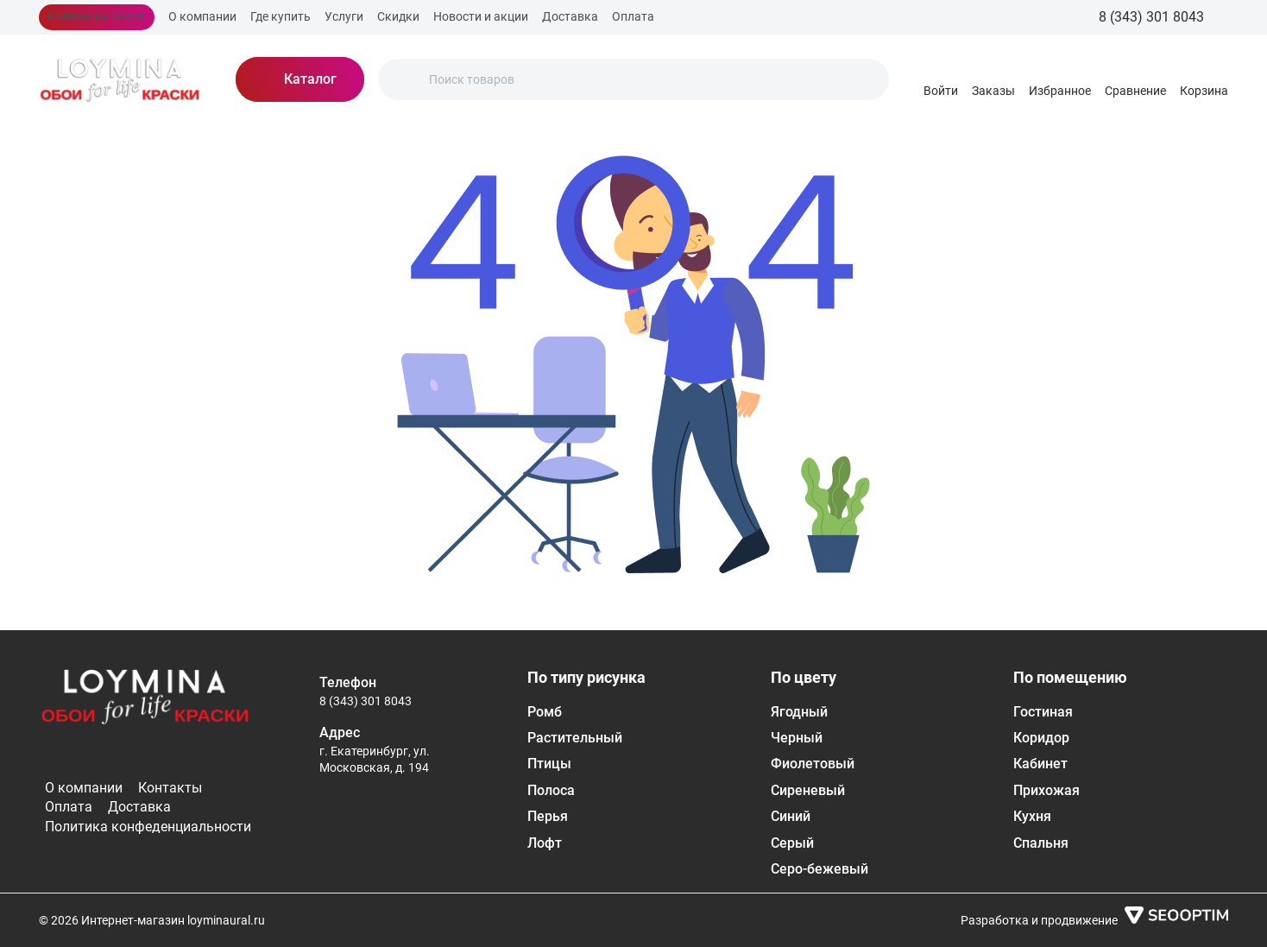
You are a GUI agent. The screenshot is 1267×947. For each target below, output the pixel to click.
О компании (202, 16)
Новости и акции (480, 16)
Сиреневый (808, 790)
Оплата (633, 16)
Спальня (1040, 843)
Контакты (170, 788)
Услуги (344, 16)
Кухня (1032, 816)
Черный (797, 737)
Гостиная (1043, 712)
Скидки (398, 16)
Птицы (549, 763)
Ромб (544, 712)
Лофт (544, 843)
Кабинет (1040, 763)
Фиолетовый (812, 763)
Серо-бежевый (819, 869)
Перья (547, 816)
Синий (790, 816)
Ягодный (799, 712)
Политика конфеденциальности (148, 826)
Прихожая (1046, 790)
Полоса (551, 790)
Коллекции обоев (96, 16)
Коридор (1041, 737)
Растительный (574, 737)
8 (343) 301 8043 (365, 701)
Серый (792, 843)
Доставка (570, 16)
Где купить (280, 16)
